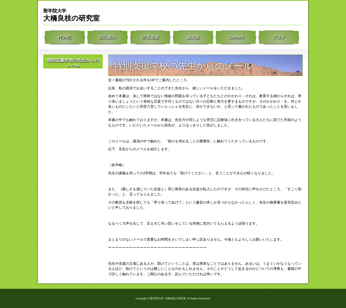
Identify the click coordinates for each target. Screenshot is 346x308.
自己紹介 (107, 38)
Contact (236, 38)
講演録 (193, 38)
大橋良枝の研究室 (71, 15)
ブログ (278, 38)
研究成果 (150, 38)
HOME (64, 38)
